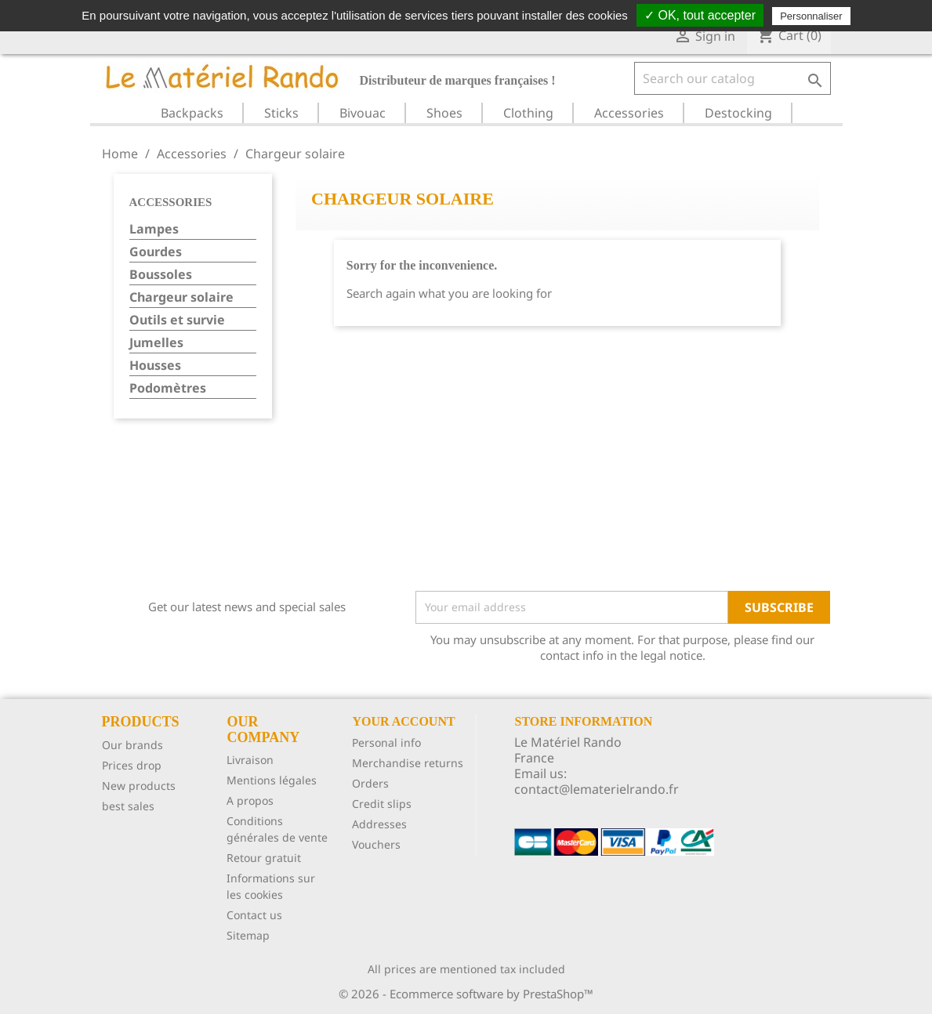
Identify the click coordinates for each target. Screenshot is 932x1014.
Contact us (254, 914)
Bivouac (362, 112)
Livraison (250, 759)
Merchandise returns (407, 762)
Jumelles (156, 343)
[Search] (732, 78)
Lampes (154, 229)
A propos (250, 800)
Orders (370, 783)
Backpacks (192, 112)
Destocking (738, 112)
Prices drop (131, 765)
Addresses (379, 824)
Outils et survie (177, 320)
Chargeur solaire (181, 297)
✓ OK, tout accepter (700, 15)
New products (139, 785)
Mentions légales (272, 780)
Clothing (528, 112)
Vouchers (376, 844)
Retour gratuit (264, 857)
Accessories (629, 112)
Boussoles (160, 274)
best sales (128, 806)
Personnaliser (811, 16)
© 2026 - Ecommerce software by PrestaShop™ (466, 993)
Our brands (132, 744)
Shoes (444, 112)
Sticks (281, 112)
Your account (403, 721)
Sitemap (248, 935)
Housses (155, 365)
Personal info (386, 742)
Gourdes (155, 252)
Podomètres (167, 388)
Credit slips (382, 803)
